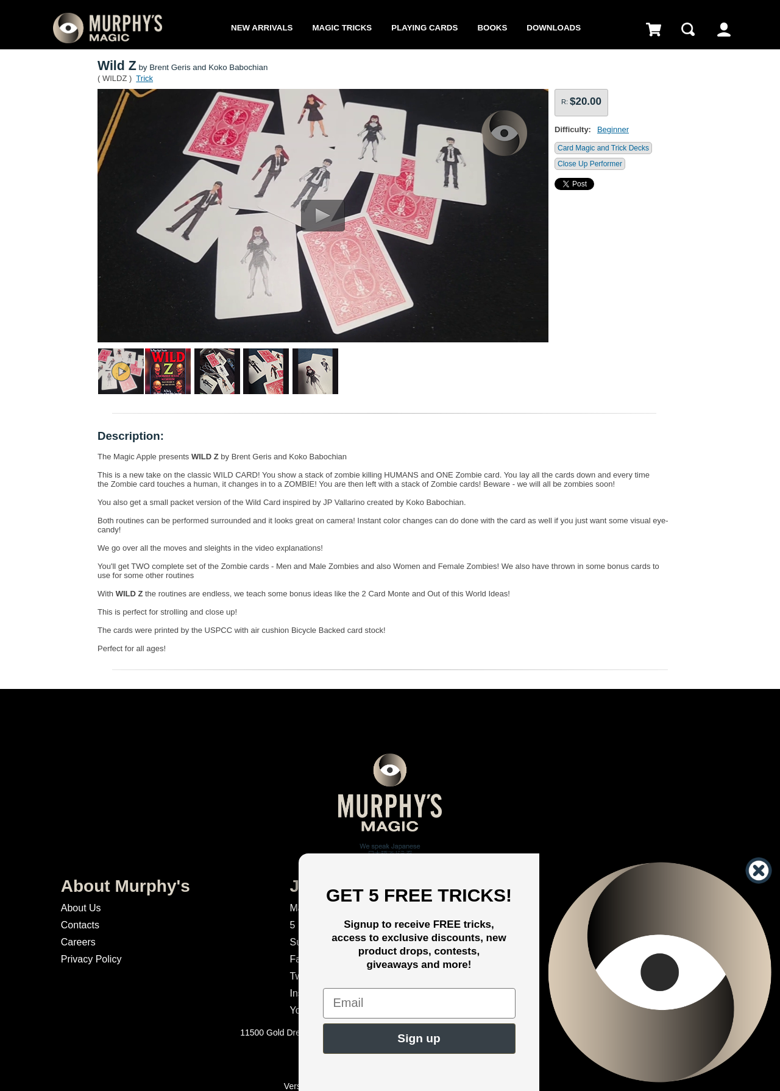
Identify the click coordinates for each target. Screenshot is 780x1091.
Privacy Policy (91, 959)
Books (492, 27)
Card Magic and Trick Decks (603, 148)
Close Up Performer (590, 164)
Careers (78, 942)
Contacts (80, 925)
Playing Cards (424, 27)
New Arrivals (261, 27)
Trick (144, 78)
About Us (81, 908)
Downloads (553, 27)
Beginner (613, 129)
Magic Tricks (342, 27)
